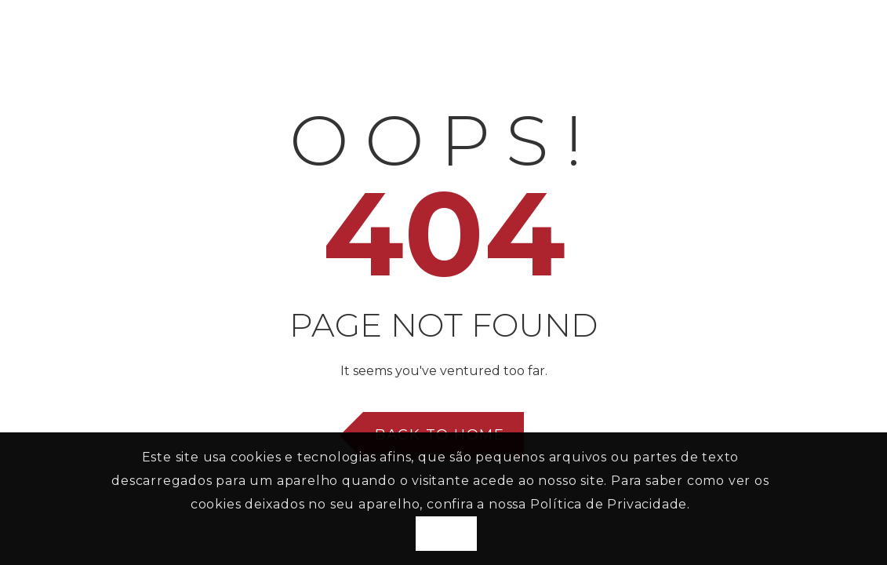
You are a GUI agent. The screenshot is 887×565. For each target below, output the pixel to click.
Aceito (446, 534)
